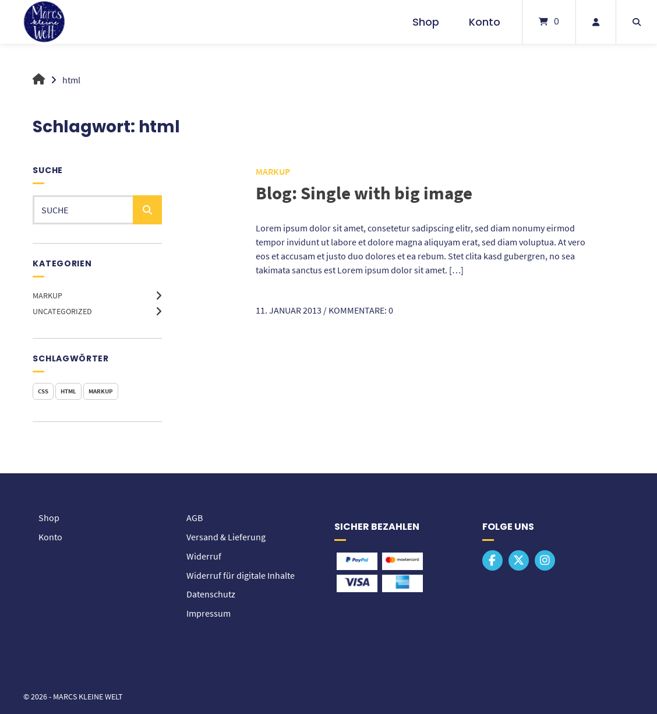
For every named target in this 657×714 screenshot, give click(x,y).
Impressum (208, 611)
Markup (47, 295)
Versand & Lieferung (226, 536)
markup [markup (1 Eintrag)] (101, 391)
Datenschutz (210, 592)
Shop (425, 22)
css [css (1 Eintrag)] (43, 391)
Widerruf (203, 555)
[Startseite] (44, 22)
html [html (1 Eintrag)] (68, 391)
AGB (194, 517)
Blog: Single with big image (366, 192)
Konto (484, 22)
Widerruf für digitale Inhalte (240, 573)
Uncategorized (62, 311)
